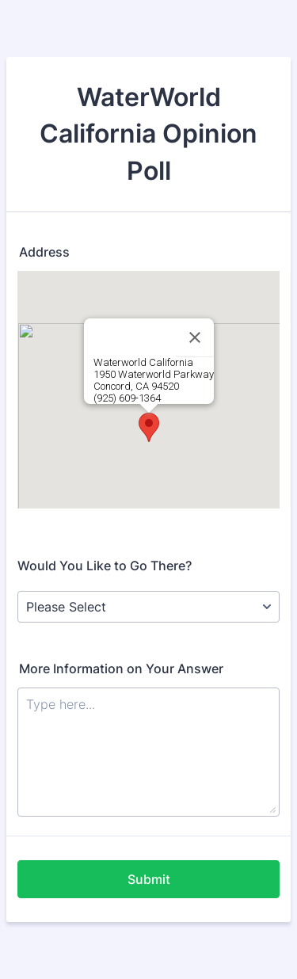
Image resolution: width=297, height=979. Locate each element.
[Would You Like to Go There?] (148, 607)
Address (44, 252)
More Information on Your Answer (121, 668)
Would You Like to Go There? (104, 565)
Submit (149, 879)
